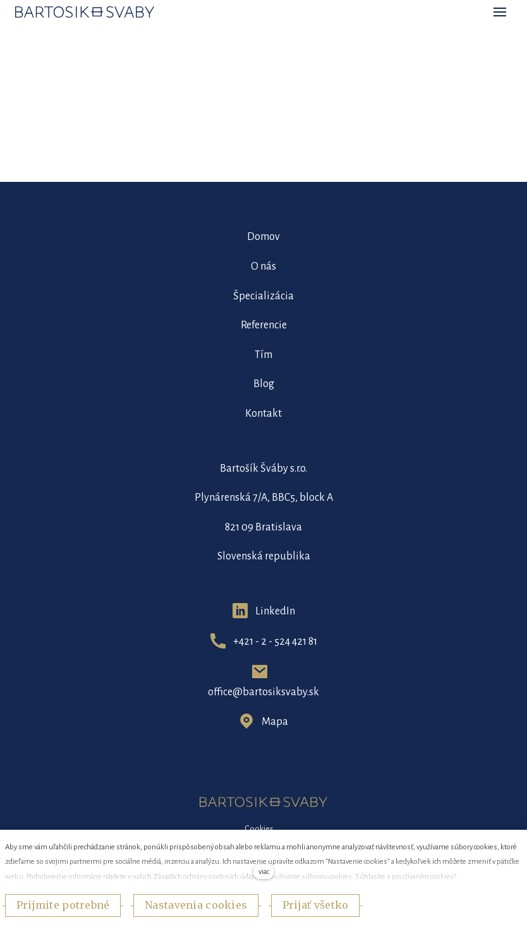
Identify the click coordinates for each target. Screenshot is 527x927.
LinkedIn (275, 611)
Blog (263, 384)
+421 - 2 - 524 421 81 (275, 641)
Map (272, 721)
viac (263, 872)
